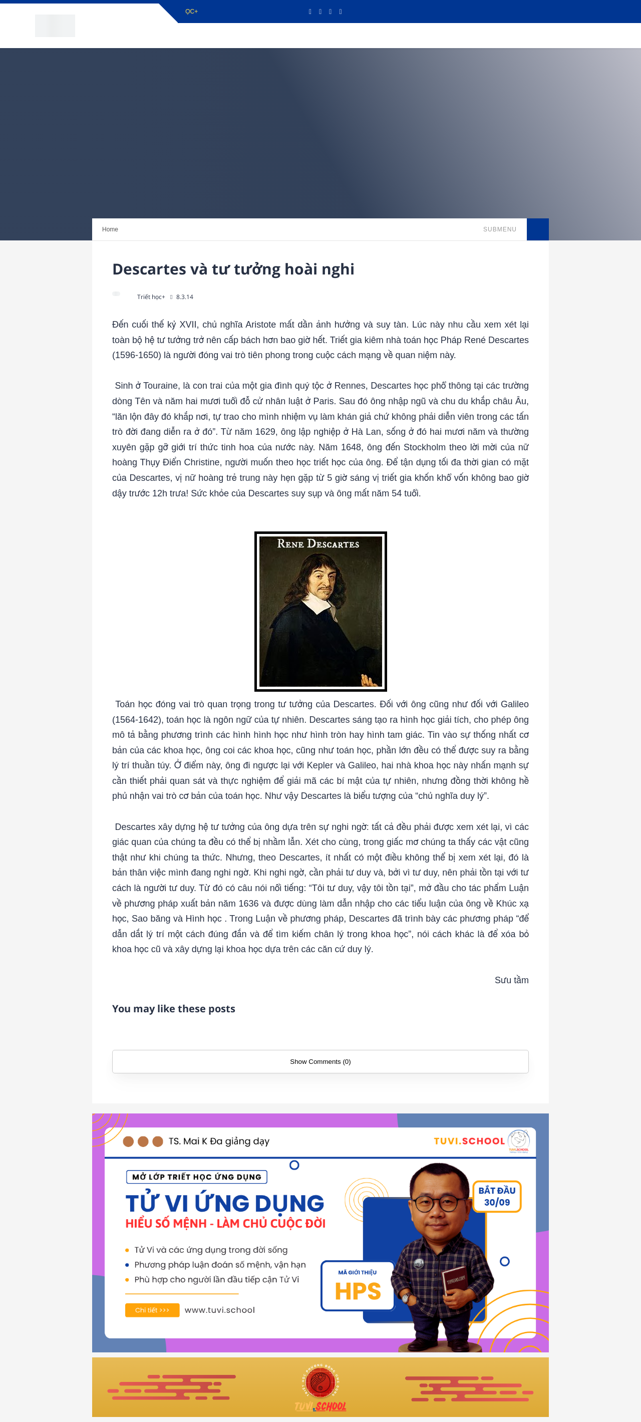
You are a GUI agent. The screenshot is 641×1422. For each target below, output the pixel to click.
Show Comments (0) (320, 1061)
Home (110, 229)
